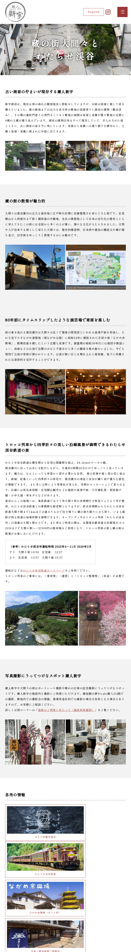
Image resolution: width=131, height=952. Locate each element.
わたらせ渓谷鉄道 (96, 818)
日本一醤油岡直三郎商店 (96, 850)
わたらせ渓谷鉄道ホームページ (44, 570)
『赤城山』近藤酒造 (34, 882)
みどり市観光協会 (34, 818)
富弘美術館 (34, 913)
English (88, 12)
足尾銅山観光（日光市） (96, 913)
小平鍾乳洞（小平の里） (96, 882)
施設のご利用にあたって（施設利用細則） (66, 710)
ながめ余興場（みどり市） (34, 850)
